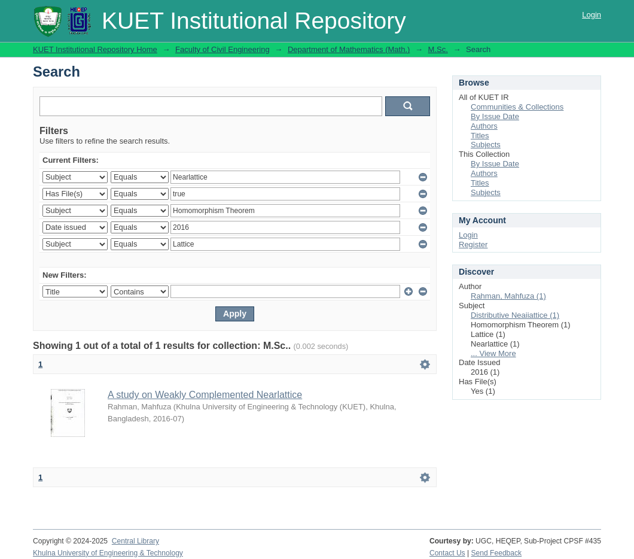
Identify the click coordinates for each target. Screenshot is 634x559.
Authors (484, 125)
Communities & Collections (517, 106)
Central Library (135, 541)
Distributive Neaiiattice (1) (515, 315)
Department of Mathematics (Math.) (349, 49)
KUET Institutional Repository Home (95, 49)
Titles (480, 135)
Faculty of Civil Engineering (222, 49)
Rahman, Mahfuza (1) (508, 295)
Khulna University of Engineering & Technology (108, 553)
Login (591, 14)
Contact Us (447, 553)
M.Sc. (438, 49)
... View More (493, 353)
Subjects (486, 144)
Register (473, 244)
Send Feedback (496, 553)
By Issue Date (495, 116)
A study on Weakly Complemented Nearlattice (205, 395)
